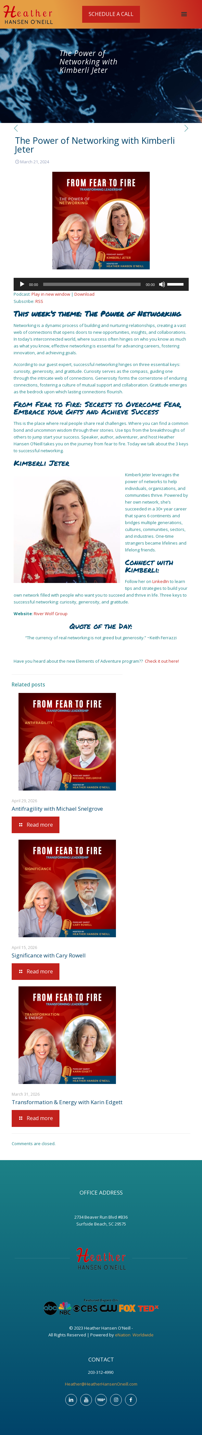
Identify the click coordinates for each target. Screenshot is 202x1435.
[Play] (22, 284)
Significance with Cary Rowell (49, 955)
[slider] (92, 284)
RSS (39, 301)
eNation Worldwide (134, 1335)
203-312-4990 (101, 1372)
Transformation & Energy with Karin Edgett (67, 1102)
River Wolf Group (51, 613)
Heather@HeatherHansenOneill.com (101, 1384)
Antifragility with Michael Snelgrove (57, 808)
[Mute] (162, 284)
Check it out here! (162, 661)
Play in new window (51, 294)
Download (84, 294)
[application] (101, 284)
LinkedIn (160, 581)
